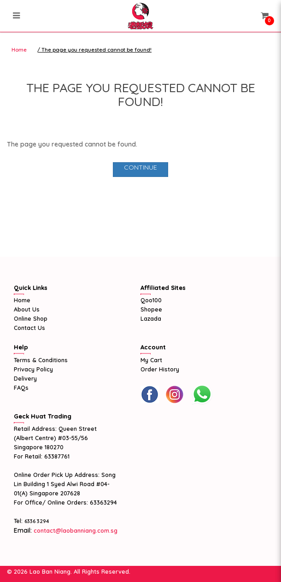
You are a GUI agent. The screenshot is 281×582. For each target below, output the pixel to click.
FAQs (21, 387)
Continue (140, 167)
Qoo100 (151, 300)
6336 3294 (36, 521)
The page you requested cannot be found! (96, 50)
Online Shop (30, 318)
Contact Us (29, 327)
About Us (27, 309)
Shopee (151, 309)
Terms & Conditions (41, 360)
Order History (159, 369)
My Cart (151, 360)
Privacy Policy (33, 369)
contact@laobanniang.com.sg (74, 530)
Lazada (150, 318)
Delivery (25, 378)
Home (19, 50)
